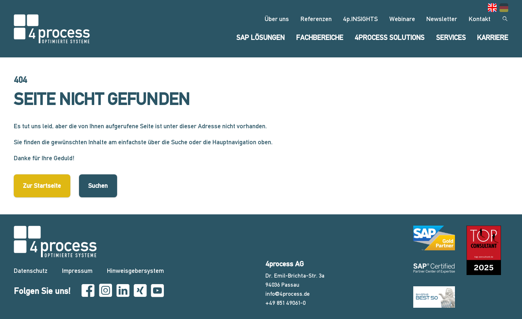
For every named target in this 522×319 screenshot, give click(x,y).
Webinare (402, 19)
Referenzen (316, 19)
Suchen (98, 185)
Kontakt (479, 19)
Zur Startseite (42, 185)
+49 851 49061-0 (285, 302)
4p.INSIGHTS (360, 19)
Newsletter (441, 19)
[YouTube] (157, 291)
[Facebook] (88, 291)
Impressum (77, 270)
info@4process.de (287, 293)
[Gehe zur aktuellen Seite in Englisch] (492, 7)
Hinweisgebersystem (135, 270)
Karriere (492, 37)
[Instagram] (105, 291)
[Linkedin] (122, 291)
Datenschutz (30, 270)
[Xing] (140, 291)
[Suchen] (505, 19)
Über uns (277, 19)
